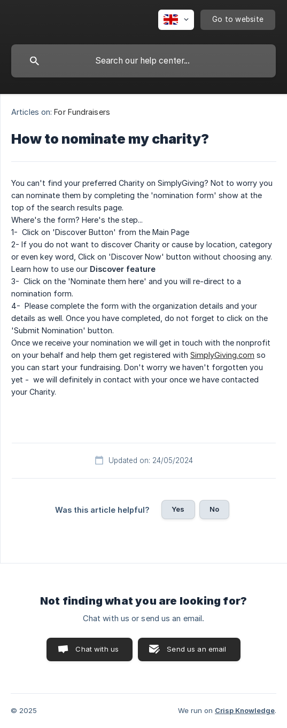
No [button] (214, 509)
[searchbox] (143, 60)
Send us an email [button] (196, 649)
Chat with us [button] (97, 649)
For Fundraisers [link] (82, 111)
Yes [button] (178, 509)
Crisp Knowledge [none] (245, 710)
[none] (176, 20)
